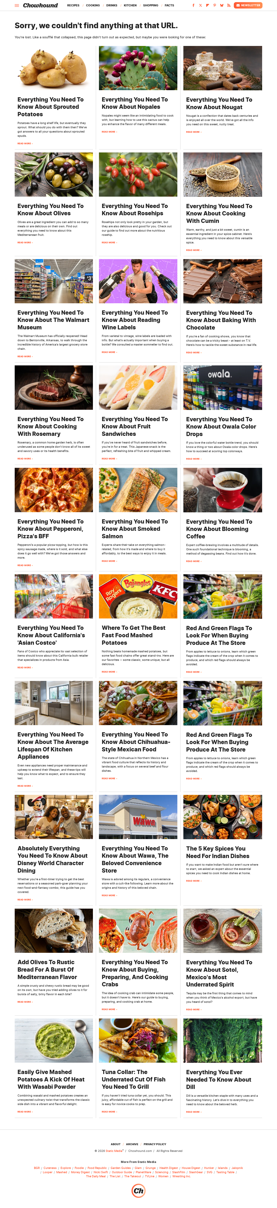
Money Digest (80, 1172)
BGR (37, 1168)
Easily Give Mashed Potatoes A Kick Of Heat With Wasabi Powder (51, 1079)
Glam (138, 1168)
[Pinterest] (215, 6)
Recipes (73, 5)
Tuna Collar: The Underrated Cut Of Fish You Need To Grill (133, 1079)
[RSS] (229, 6)
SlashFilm (178, 1172)
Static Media (114, 1151)
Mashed (61, 1172)
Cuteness (50, 1168)
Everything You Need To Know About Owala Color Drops (221, 426)
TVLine (149, 1176)
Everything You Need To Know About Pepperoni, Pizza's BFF (51, 529)
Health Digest (168, 1168)
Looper (47, 1172)
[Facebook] (193, 6)
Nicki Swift (101, 1172)
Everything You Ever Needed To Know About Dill (218, 1079)
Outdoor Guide (122, 1172)
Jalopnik (237, 1168)
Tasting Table (225, 1172)
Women (163, 1176)
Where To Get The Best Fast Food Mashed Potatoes (133, 635)
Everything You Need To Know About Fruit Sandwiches (135, 426)
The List (115, 1176)
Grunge (150, 1168)
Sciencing (161, 1172)
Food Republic (97, 1168)
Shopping (150, 5)
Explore (66, 1168)
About (116, 1144)
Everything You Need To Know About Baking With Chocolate (221, 320)
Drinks (111, 5)
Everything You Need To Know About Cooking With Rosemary (51, 426)
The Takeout (132, 1176)
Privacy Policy (155, 1144)
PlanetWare (143, 1172)
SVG (209, 1172)
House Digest (191, 1168)
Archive (132, 1144)
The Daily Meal (96, 1176)
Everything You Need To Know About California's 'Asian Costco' (51, 635)
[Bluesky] (222, 6)
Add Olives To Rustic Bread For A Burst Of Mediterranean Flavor (47, 969)
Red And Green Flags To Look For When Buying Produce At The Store (219, 635)
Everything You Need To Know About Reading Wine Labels (135, 320)
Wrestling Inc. (181, 1176)
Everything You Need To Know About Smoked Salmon (135, 529)
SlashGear (196, 1172)
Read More (24, 143)
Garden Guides (121, 1168)
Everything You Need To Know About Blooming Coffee (219, 529)
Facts (169, 5)
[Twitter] (200, 6)
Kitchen (130, 5)
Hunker (209, 1168)
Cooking (93, 5)
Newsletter (248, 5)
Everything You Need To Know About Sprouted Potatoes (51, 107)
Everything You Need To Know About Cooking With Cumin (219, 213)
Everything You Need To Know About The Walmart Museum (53, 320)
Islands (223, 1168)
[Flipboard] (207, 6)
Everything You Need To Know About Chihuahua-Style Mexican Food (136, 742)
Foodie (79, 1168)
